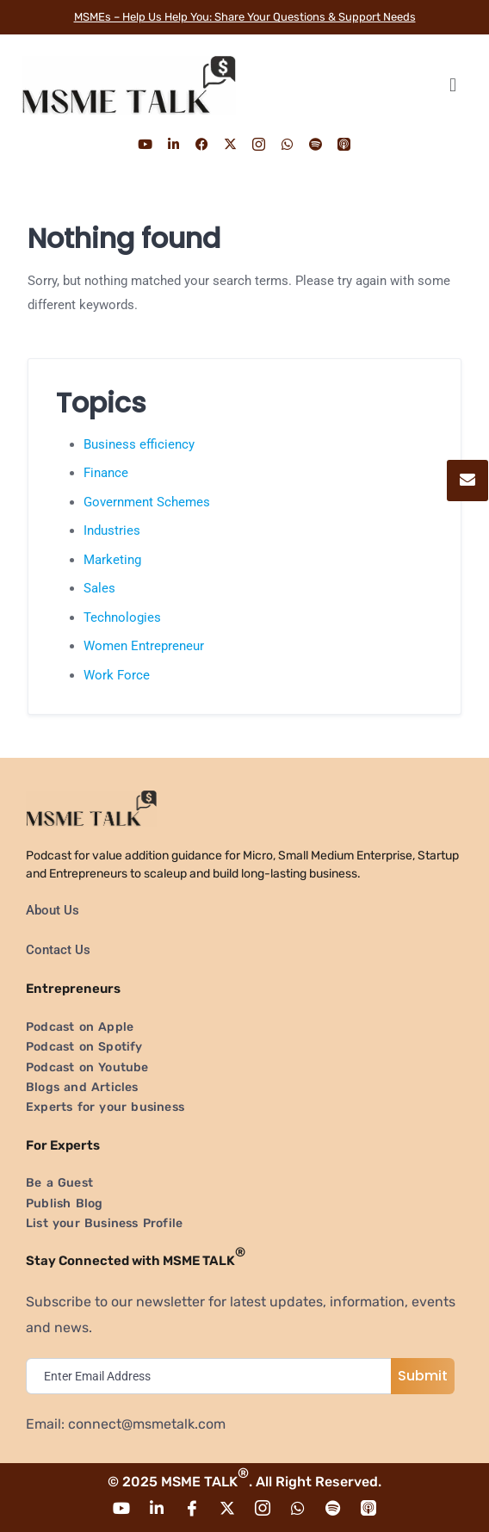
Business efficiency (139, 444)
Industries (112, 530)
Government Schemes (147, 502)
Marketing (112, 560)
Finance (106, 473)
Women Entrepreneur (144, 646)
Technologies (122, 617)
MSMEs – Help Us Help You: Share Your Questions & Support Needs (245, 16)
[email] (212, 1376)
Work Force (117, 675)
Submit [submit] (423, 1376)
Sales (99, 588)
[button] (452, 85)
